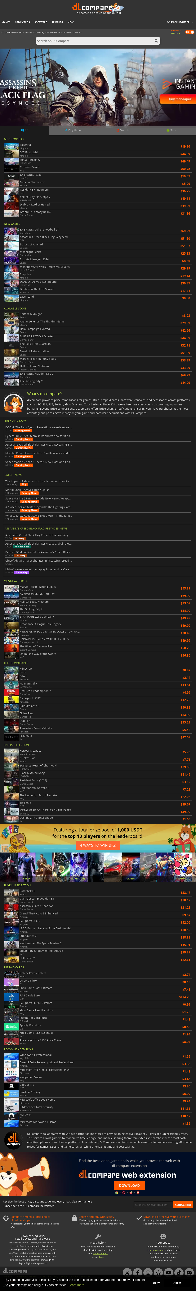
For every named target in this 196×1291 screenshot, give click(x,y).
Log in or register (177, 22)
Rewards (57, 22)
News (71, 22)
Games (6, 22)
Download (129, 1185)
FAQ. (101, 1256)
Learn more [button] (76, 1285)
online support (100, 1253)
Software (40, 22)
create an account (155, 1250)
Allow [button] (177, 1282)
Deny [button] (156, 1282)
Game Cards (22, 22)
